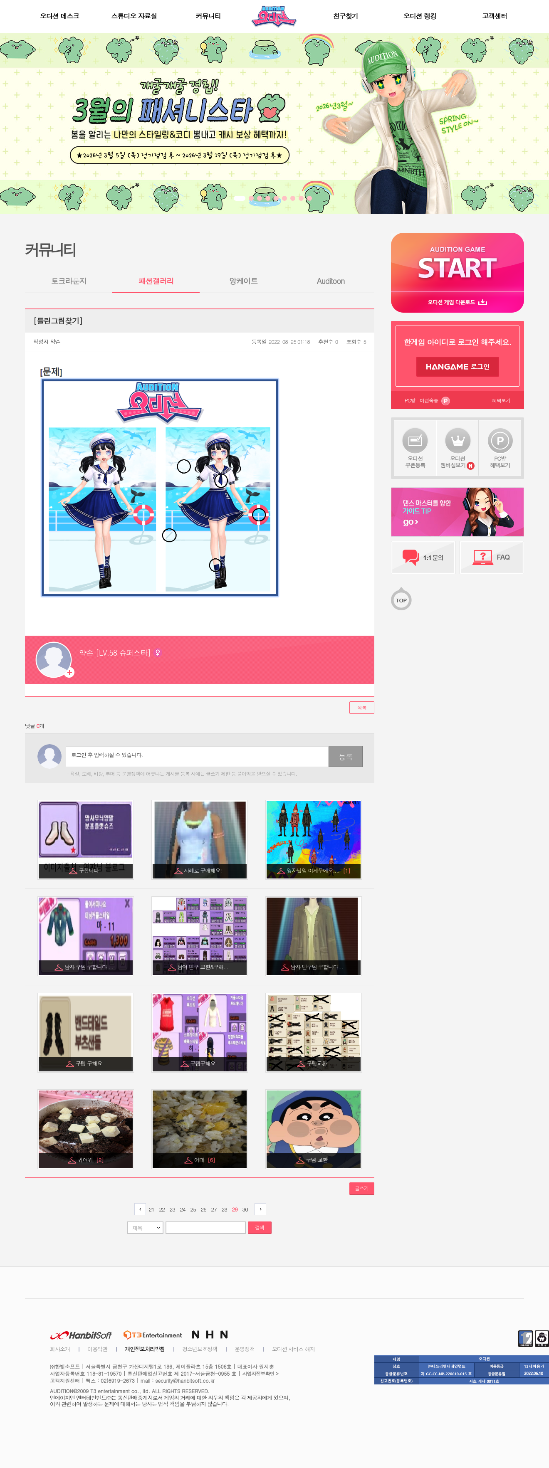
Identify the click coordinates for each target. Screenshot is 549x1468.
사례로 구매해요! (203, 870)
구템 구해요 (90, 1063)
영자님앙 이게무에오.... (318, 870)
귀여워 (91, 1160)
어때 (204, 1160)
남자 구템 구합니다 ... (89, 967)
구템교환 (317, 1063)
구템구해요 (203, 1063)
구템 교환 (317, 1160)
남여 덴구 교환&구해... (203, 967)
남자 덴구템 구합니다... (317, 967)
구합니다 (89, 870)
